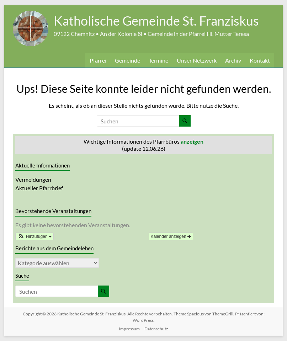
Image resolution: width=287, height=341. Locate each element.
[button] (34, 236)
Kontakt (260, 60)
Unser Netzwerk (197, 60)
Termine (158, 60)
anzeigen (192, 141)
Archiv (233, 60)
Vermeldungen (33, 179)
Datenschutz (156, 328)
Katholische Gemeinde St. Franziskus (156, 20)
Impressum (129, 328)
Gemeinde (127, 60)
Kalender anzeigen (171, 236)
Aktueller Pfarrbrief (39, 188)
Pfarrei (98, 60)
